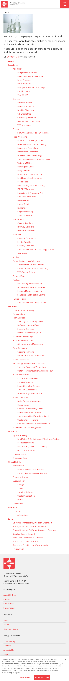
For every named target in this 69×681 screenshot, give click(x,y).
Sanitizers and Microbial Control (31, 295)
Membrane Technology (27, 148)
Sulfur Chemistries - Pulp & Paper (32, 302)
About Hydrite (14, 462)
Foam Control (19, 318)
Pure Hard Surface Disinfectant (30, 355)
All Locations (22, 515)
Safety (20, 488)
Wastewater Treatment (27, 420)
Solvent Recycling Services (28, 386)
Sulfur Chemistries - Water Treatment (33, 423)
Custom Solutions (25, 223)
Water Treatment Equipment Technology (35, 371)
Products (12, 61)
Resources (13, 431)
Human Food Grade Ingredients (31, 287)
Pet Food (16, 280)
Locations (17, 511)
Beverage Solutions (25, 166)
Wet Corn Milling (24, 163)
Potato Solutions (24, 204)
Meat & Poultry (24, 200)
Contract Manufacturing (23, 310)
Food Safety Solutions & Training (31, 144)
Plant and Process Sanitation (29, 291)
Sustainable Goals (25, 492)
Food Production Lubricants (29, 178)
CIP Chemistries (24, 114)
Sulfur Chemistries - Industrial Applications (36, 249)
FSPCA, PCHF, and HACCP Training (32, 446)
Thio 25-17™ (22, 95)
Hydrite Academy (20, 435)
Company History (20, 477)
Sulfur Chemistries (21, 359)
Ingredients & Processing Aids (30, 193)
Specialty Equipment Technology (31, 367)
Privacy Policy (18, 549)
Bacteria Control (24, 102)
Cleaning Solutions (25, 352)
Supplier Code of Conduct (24, 534)
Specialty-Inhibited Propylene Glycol (33, 416)
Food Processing (20, 137)
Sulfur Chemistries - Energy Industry (33, 133)
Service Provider (24, 242)
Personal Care (19, 276)
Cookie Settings (24, 677)
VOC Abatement (24, 125)
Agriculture (18, 69)
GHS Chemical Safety (26, 450)
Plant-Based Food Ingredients (30, 140)
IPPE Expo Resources (26, 196)
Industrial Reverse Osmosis (29, 412)
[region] (34, 668)
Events (6, 624)
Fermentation (19, 314)
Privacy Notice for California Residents (29, 526)
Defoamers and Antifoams (28, 325)
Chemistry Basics (20, 454)
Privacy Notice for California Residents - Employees (35, 530)
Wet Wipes (22, 253)
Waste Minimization (26, 496)
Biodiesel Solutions (25, 106)
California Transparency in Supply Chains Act (32, 523)
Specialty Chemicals (25, 245)
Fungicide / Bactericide (27, 72)
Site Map (7, 645)
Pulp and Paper (19, 299)
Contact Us (13, 56)
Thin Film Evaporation (27, 389)
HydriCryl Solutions (25, 227)
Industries (13, 65)
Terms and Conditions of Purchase (28, 537)
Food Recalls (22, 181)
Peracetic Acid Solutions (23, 340)
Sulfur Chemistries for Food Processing (34, 159)
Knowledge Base (20, 458)
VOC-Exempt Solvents (26, 272)
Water (20, 499)
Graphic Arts (18, 219)
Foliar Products (24, 80)
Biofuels (16, 99)
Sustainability (19, 481)
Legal (10, 519)
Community (18, 503)
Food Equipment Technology (29, 155)
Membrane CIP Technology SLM (27, 427)
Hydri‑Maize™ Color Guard (28, 121)
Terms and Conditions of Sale (25, 541)
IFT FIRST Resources (26, 189)
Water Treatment (20, 397)
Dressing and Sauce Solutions (30, 174)
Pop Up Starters (24, 91)
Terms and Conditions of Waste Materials (31, 545)
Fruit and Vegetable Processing (31, 185)
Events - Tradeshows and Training (32, 473)
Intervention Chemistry (27, 151)
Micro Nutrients (24, 83)
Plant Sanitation (20, 348)
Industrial (17, 234)
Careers (6, 599)
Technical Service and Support (30, 264)
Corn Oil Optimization (26, 117)
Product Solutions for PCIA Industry (32, 268)
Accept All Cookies (42, 677)
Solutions (12, 306)
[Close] (65, 659)
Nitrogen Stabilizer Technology (31, 87)
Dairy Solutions (24, 170)
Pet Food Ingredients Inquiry (29, 283)
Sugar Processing (25, 211)
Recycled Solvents (25, 382)
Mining (16, 257)
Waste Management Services (30, 393)
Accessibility (8, 650)
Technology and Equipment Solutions (29, 363)
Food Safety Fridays (25, 442)
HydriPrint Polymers (26, 230)
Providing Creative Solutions (17, 4)
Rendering (21, 208)
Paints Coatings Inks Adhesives (26, 261)
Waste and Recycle (21, 374)
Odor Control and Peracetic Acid (31, 344)
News (5, 620)
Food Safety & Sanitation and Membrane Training (39, 439)
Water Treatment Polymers (29, 332)
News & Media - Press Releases (30, 469)
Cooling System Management (30, 408)
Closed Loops (23, 405)
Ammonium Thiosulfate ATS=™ (30, 76)
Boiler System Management (29, 401)
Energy (16, 129)
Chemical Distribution (26, 238)
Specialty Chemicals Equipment (30, 321)
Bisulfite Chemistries (26, 110)
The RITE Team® (25, 215)
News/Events (18, 465)
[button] (64, 4)
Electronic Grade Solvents (28, 378)
